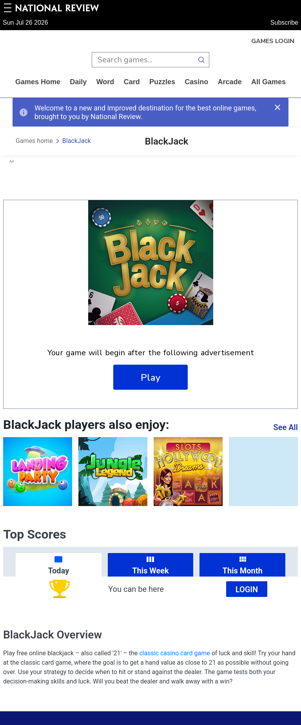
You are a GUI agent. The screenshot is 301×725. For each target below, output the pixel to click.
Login (247, 589)
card (132, 82)
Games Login (272, 41)
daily (78, 82)
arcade (230, 82)
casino (196, 82)
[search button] (201, 59)
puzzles (162, 82)
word (105, 82)
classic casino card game (174, 653)
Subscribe (284, 22)
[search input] (143, 59)
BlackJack (76, 141)
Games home (37, 82)
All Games (268, 82)
